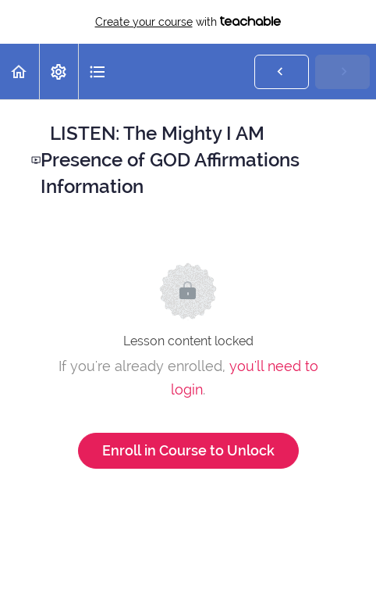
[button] (19, 71)
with (188, 22)
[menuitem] (58, 71)
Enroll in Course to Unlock (188, 450)
